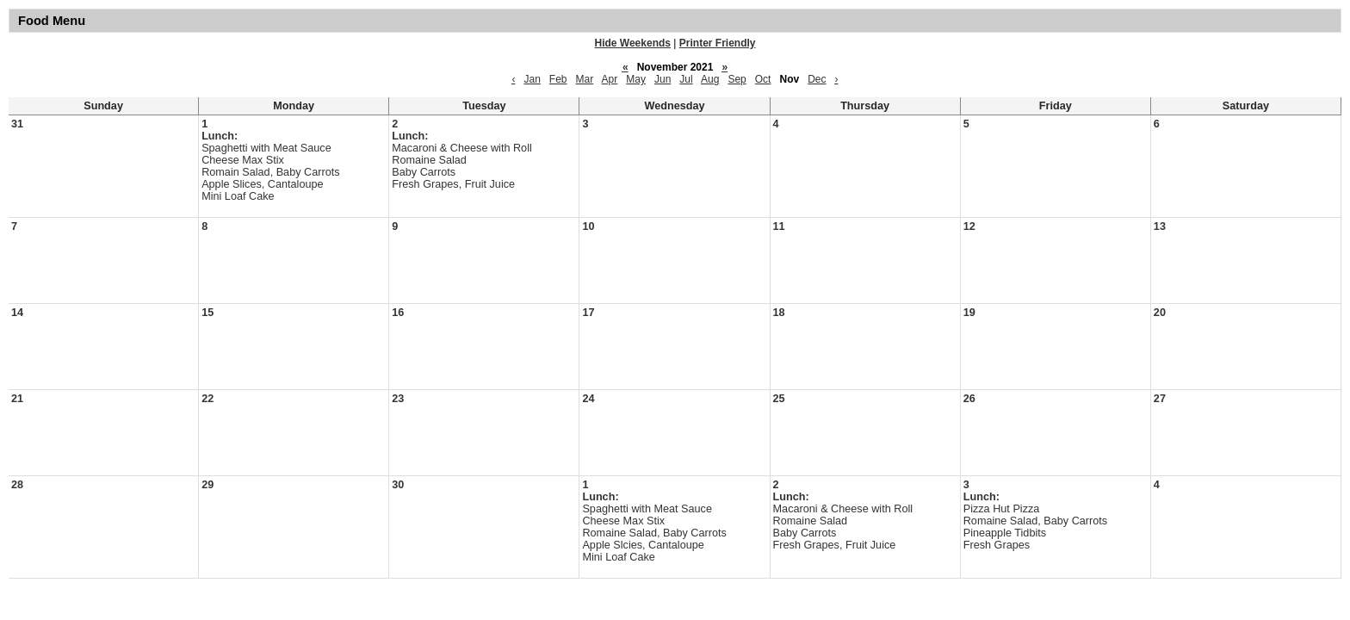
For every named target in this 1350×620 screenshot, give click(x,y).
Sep (737, 79)
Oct (763, 79)
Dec (817, 79)
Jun (662, 79)
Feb (558, 79)
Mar (585, 79)
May (636, 79)
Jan (531, 79)
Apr (610, 79)
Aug (710, 79)
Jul (685, 79)
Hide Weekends (633, 43)
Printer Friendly (717, 43)
